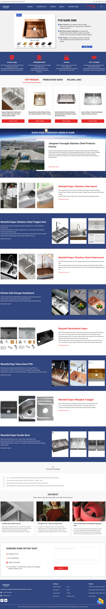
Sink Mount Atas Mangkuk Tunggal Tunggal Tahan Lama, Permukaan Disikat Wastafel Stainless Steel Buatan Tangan (22, 230)
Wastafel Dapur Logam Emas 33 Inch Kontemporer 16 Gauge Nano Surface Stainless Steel (23, 372)
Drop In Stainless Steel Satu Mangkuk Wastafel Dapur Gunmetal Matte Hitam (78, 403)
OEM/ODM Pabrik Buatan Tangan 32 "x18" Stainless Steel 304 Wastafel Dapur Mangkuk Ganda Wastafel (22, 444)
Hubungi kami (56, 596)
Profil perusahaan (57, 586)
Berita (68, 586)
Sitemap (68, 593)
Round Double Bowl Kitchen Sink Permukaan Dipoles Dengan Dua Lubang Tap (20, 441)
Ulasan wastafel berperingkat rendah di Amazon (16, 523)
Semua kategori (92, 596)
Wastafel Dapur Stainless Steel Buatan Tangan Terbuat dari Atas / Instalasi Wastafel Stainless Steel (65, 114)
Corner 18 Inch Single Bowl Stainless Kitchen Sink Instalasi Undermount (76, 405)
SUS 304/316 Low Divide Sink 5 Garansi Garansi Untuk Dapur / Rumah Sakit (28, 483)
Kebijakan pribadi (70, 596)
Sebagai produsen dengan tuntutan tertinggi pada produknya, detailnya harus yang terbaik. (50, 527)
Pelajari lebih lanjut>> (53, 166)
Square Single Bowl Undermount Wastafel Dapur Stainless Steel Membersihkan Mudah (80, 265)
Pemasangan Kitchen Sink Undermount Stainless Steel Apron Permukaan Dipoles (79, 190)
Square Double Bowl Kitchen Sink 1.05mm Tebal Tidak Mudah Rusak (18, 439)
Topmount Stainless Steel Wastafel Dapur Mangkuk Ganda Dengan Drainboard (20, 297)
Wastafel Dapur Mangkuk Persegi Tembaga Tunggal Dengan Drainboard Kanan (20, 301)
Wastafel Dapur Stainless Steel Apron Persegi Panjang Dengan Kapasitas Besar (92, 114)
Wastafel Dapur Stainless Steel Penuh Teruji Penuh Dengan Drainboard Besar (29, 480)
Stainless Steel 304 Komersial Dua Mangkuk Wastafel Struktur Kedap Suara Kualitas (38, 114)
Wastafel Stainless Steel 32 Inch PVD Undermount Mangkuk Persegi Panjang (20, 370)
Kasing (68, 589)
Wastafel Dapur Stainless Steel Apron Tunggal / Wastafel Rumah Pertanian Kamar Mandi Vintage (81, 193)
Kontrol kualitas (56, 593)
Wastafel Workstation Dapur (72, 328)
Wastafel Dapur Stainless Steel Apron (77, 186)
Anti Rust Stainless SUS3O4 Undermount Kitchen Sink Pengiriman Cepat (27, 486)
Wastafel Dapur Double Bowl (15, 435)
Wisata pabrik (56, 589)
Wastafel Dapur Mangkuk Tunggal (75, 399)
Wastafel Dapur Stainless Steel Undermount (81, 257)
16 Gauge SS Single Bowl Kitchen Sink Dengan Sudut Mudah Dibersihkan (77, 407)
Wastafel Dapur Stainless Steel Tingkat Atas (23, 222)
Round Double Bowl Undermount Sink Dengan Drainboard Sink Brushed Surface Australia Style (81, 262)
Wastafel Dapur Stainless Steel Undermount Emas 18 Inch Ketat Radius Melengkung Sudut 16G (81, 268)
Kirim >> (61, 568)
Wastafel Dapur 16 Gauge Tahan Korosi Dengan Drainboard (15, 299)
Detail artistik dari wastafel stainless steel (50, 523)
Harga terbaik (13, 121)
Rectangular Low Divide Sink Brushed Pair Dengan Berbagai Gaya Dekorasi (28, 478)
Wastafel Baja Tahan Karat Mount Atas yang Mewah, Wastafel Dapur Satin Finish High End (12, 114)
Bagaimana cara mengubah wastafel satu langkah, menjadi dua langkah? (89, 524)
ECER (86, 606)
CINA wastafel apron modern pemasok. (27, 606)
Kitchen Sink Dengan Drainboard (17, 293)
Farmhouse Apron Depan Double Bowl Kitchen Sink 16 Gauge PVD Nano (18, 368)
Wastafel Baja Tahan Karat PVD (16, 364)
